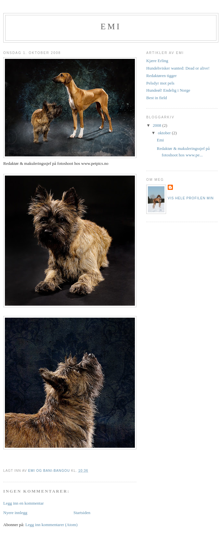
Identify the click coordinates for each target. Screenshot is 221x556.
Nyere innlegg (15, 512)
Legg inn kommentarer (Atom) (51, 524)
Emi (110, 26)
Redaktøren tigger (161, 75)
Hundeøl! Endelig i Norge (168, 90)
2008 (157, 125)
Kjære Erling (157, 60)
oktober (165, 132)
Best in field (156, 97)
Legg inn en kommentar (23, 503)
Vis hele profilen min (191, 198)
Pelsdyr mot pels (160, 83)
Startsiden (81, 512)
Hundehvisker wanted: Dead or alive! (178, 68)
